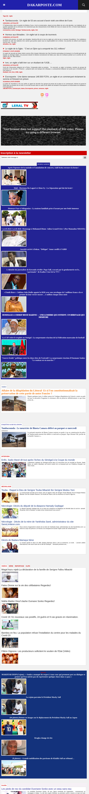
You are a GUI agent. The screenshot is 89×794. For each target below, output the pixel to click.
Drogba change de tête (43, 738)
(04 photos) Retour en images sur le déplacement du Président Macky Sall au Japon (43, 718)
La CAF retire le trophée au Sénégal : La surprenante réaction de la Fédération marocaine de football (43, 338)
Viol (36, 30)
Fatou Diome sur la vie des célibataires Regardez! (26, 585)
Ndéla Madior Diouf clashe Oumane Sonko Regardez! (28, 601)
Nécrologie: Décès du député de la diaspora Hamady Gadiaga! (32, 506)
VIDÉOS (4, 566)
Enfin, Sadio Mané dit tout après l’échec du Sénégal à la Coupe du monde (38, 460)
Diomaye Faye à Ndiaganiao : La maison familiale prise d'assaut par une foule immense (43, 208)
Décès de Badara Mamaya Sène (17, 540)
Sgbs (4, 58)
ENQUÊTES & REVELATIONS (11, 424)
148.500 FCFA (7, 88)
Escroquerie (29, 88)
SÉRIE (11, 566)
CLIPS (28, 566)
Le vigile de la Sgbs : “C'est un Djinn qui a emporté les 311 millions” (35, 49)
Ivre (10, 72)
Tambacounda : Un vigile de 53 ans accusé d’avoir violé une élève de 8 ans (38, 21)
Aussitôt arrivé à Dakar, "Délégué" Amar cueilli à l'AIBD (43, 249)
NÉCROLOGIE (6, 486)
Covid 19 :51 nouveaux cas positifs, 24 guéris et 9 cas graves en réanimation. (39, 617)
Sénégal (18, 30)
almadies (6, 44)
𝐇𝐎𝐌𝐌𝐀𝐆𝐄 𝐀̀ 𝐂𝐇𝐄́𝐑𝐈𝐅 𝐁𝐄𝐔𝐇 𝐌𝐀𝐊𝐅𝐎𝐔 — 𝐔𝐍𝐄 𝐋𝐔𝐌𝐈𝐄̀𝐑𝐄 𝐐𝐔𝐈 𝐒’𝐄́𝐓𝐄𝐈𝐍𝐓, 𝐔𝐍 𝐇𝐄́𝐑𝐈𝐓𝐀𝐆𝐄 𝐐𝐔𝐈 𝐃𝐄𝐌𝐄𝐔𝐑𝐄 (43, 316)
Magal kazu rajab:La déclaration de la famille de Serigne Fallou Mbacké (36, 569)
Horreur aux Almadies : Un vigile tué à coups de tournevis (30, 35)
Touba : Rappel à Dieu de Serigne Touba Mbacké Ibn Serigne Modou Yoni (37, 490)
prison (36, 88)
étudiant (5, 72)
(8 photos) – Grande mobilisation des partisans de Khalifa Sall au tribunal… (43, 758)
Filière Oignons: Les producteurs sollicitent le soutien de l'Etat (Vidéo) (35, 651)
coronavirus (7, 30)
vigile (33, 30)
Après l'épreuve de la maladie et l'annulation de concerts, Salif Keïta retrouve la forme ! (43, 168)
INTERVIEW (5, 456)
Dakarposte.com (44, 5)
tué (10, 44)
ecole (13, 30)
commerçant (16, 88)
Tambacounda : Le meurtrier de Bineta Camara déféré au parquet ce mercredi (39, 428)
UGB (16, 72)
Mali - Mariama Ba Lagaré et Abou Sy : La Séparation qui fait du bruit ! (43, 188)
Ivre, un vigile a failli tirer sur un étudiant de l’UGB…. (28, 63)
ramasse (41, 88)
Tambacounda (25, 30)
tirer (13, 72)
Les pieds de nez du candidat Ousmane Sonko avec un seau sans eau (36, 789)
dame (23, 88)
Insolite (4, 785)
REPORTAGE (19, 566)
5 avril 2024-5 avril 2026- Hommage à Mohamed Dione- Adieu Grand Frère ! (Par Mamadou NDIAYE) (43, 229)
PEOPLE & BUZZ (43, 164)
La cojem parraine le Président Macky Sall (43, 697)
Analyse (3, 387)
